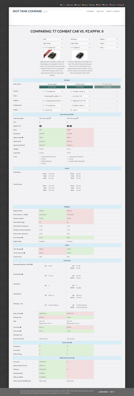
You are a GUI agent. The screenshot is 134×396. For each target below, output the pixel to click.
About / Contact (113, 11)
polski (98, 5)
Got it (112, 392)
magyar (92, 5)
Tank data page (45, 118)
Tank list (100, 11)
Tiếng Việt (120, 5)
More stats (42, 381)
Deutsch (70, 5)
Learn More (103, 392)
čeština (105, 5)
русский (113, 5)
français (78, 5)
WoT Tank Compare (30, 11)
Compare (90, 11)
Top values (52, 87)
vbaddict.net (27, 381)
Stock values (52, 84)
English (63, 5)
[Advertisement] (67, 20)
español (85, 5)
